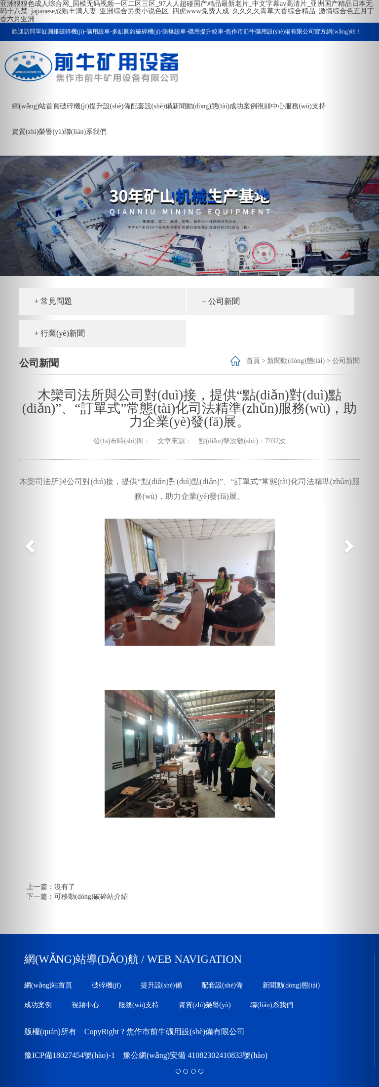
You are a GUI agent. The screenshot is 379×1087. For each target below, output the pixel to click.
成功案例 (243, 106)
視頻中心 (271, 106)
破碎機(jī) (74, 106)
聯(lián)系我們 (85, 131)
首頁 (253, 360)
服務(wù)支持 (305, 106)
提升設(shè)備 (110, 106)
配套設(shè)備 (151, 106)
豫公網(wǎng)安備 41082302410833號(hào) (195, 1055)
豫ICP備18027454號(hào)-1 (69, 1055)
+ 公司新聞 (221, 301)
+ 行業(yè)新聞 (59, 333)
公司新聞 (346, 360)
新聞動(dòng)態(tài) (201, 106)
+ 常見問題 (53, 301)
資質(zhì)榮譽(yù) (205, 1005)
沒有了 (64, 886)
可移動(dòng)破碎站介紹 (91, 896)
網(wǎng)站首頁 (48, 985)
